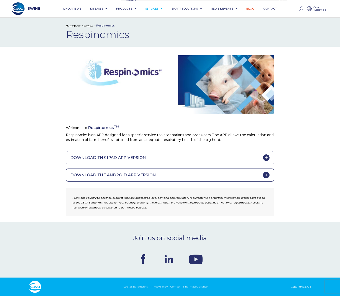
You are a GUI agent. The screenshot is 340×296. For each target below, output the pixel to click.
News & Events (224, 9)
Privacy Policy (159, 286)
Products (126, 9)
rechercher (301, 9)
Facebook (143, 259)
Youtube (195, 259)
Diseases (99, 9)
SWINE (26, 8)
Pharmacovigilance (195, 286)
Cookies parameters (135, 286)
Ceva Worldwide (320, 9)
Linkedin (168, 259)
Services (154, 9)
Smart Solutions (187, 9)
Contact (270, 8)
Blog (250, 8)
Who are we (72, 8)
